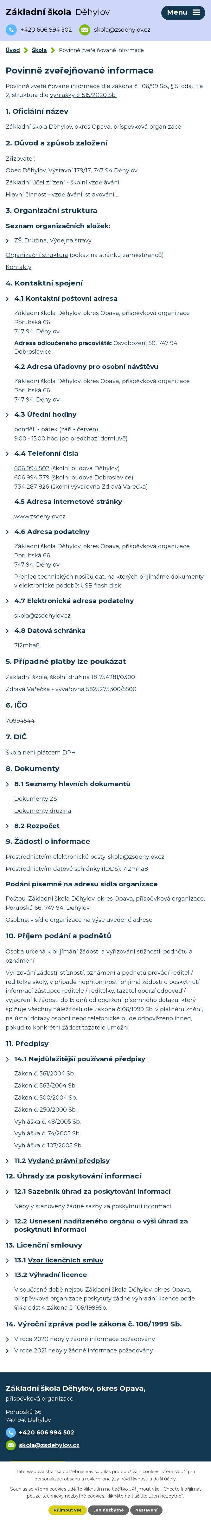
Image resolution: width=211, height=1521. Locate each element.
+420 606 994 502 (46, 1432)
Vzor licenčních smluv (65, 1260)
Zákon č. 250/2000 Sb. (45, 1109)
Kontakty (18, 267)
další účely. (165, 1478)
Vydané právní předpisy (69, 1161)
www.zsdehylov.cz (40, 516)
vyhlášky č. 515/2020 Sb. (83, 95)
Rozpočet (43, 826)
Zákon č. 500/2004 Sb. (45, 1097)
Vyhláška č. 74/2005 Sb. (47, 1133)
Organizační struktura (37, 255)
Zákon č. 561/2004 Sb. (44, 1073)
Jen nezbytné (108, 1510)
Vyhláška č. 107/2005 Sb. (48, 1145)
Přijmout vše (68, 1510)
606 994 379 (31, 477)
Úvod (13, 50)
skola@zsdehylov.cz (42, 615)
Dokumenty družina (42, 810)
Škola (39, 50)
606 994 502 (31, 468)
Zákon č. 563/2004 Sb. (45, 1085)
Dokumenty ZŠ (35, 798)
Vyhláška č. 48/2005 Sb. (47, 1121)
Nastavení (146, 1510)
